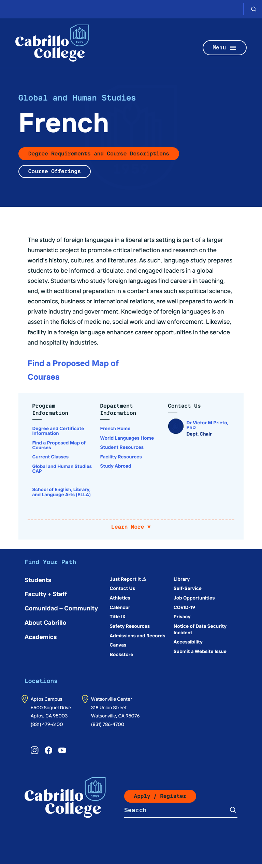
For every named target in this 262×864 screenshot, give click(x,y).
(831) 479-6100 (47, 724)
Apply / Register (160, 796)
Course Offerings (54, 171)
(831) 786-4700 (107, 724)
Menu (225, 48)
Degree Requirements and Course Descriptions (98, 153)
